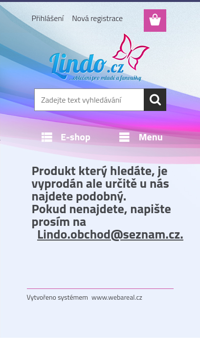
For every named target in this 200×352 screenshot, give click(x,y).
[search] (155, 99)
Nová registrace (97, 18)
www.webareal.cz (116, 297)
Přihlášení (48, 18)
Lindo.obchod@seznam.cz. (110, 233)
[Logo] (100, 57)
